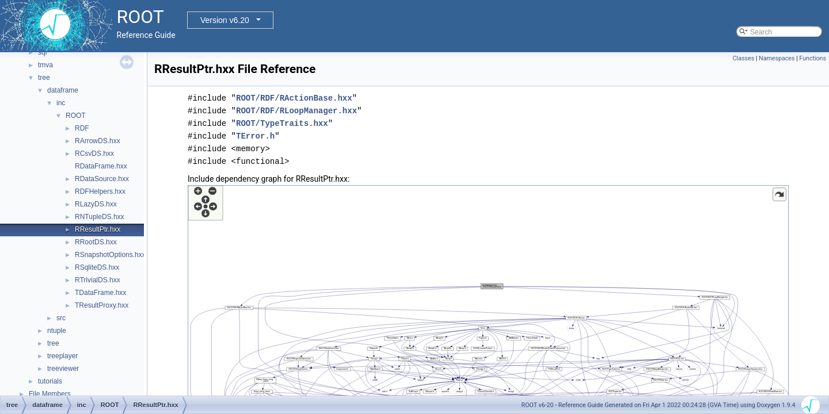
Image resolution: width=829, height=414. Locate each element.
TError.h (255, 136)
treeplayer (62, 356)
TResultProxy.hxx (101, 305)
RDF (82, 128)
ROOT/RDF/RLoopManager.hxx (296, 110)
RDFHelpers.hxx (100, 191)
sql (42, 52)
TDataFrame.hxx (100, 293)
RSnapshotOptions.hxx (110, 255)
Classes (743, 58)
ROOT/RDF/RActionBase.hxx (294, 98)
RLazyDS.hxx (96, 204)
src (61, 318)
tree (44, 78)
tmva (45, 65)
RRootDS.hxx (96, 242)
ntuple (56, 331)
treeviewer (63, 369)
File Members (50, 394)
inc (60, 103)
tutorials (50, 381)
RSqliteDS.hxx (97, 267)
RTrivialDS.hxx (97, 280)
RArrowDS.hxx (97, 141)
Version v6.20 (224, 20)
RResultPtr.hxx (97, 229)
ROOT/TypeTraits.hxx (282, 123)
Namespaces (776, 58)
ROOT (76, 116)
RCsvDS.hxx (94, 154)
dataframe (62, 90)
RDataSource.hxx (102, 179)
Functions (812, 58)
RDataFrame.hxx (101, 166)
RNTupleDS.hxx (99, 217)
